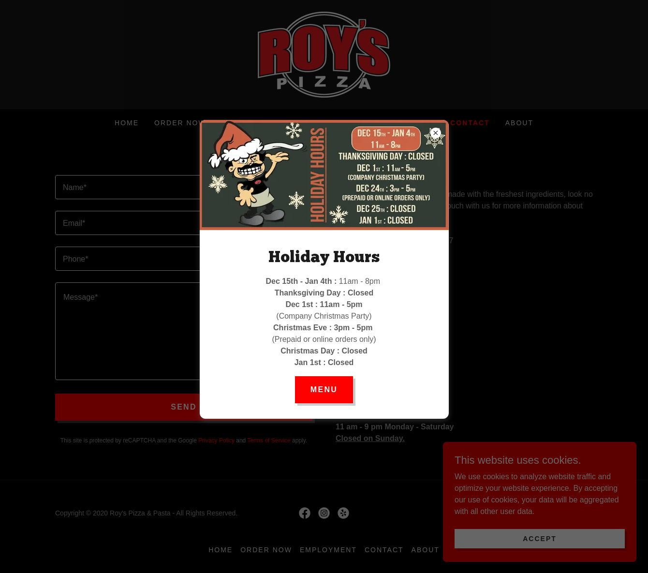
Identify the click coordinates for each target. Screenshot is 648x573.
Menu (324, 389)
